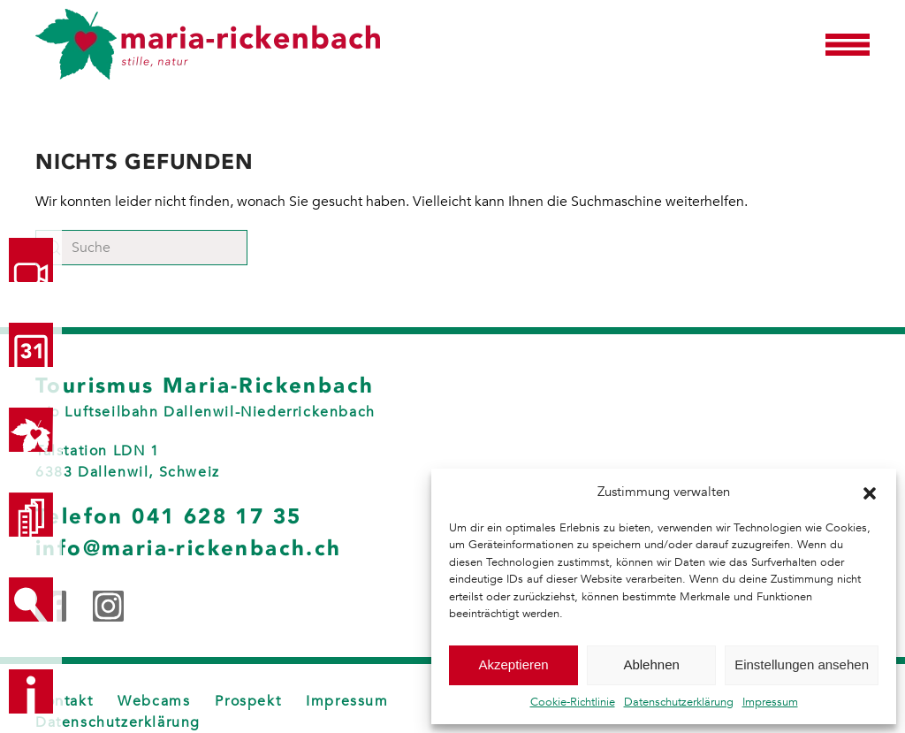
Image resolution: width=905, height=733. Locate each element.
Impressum (770, 702)
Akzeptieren (513, 664)
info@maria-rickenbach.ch (188, 548)
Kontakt (64, 701)
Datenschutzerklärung (679, 702)
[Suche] (141, 247)
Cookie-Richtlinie (572, 702)
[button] (869, 491)
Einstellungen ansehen (801, 664)
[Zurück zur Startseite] (207, 44)
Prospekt (248, 701)
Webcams (154, 701)
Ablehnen (651, 664)
